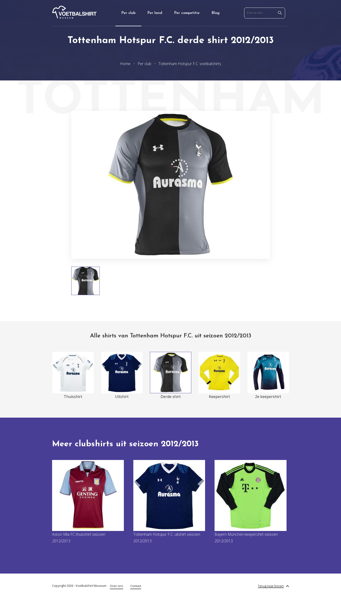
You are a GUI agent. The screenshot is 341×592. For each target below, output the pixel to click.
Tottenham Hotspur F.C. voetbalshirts (189, 63)
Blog (215, 13)
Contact (135, 586)
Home (125, 63)
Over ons (116, 586)
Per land (154, 13)
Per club (128, 13)
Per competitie (187, 13)
